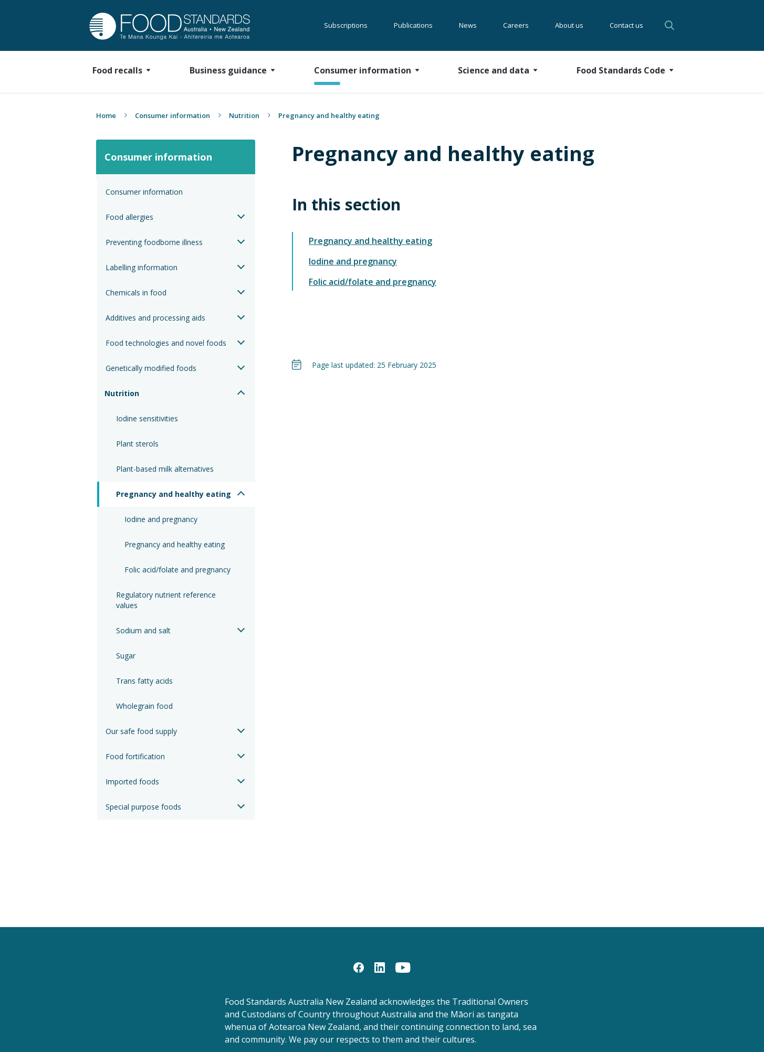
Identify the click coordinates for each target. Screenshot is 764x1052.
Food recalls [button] (117, 70)
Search (669, 25)
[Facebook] (358, 967)
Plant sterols (137, 444)
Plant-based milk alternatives (165, 469)
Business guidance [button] (228, 70)
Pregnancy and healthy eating (173, 494)
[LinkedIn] (379, 967)
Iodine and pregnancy (160, 519)
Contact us (626, 25)
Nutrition (244, 115)
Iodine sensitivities (147, 418)
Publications (413, 25)
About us (569, 25)
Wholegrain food (144, 706)
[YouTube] (403, 967)
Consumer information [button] (362, 70)
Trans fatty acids (144, 681)
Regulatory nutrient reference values (167, 600)
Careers (516, 25)
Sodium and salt (143, 630)
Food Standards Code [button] (621, 70)
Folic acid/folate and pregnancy (177, 570)
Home (106, 115)
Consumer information (172, 115)
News (468, 25)
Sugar (125, 656)
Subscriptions (346, 25)
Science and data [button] (493, 70)
